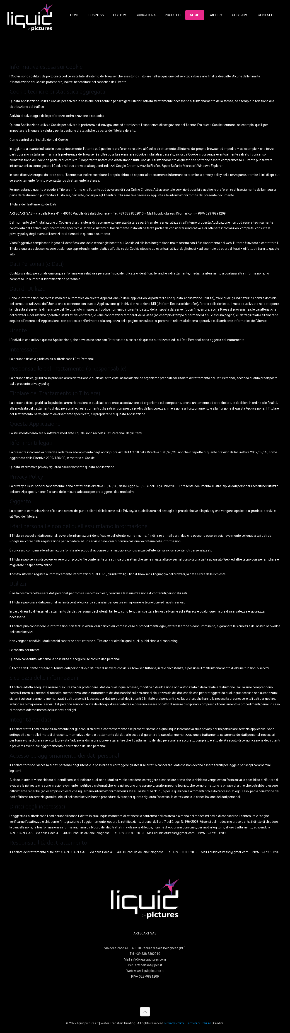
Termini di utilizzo (198, 1023)
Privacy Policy (174, 1023)
